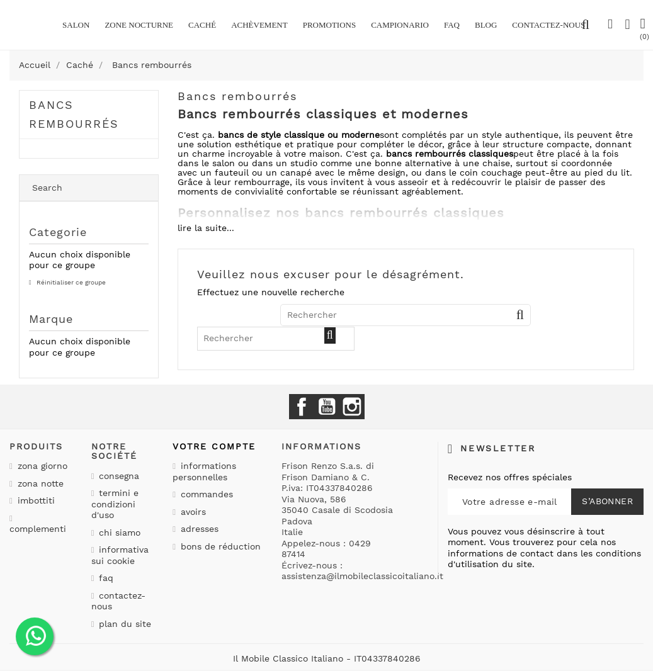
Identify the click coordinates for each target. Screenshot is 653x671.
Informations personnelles (204, 471)
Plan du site (123, 624)
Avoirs (192, 512)
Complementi (37, 529)
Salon (75, 25)
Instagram (352, 406)
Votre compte (214, 446)
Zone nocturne (139, 25)
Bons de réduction (219, 546)
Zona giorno (40, 466)
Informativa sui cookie (120, 555)
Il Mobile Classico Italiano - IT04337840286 (327, 658)
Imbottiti (34, 500)
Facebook (301, 406)
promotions (329, 25)
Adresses (198, 529)
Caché (202, 25)
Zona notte (39, 483)
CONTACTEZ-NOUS (548, 25)
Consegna (117, 476)
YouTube (326, 406)
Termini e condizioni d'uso (115, 504)
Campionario (400, 25)
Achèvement (259, 25)
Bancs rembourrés (74, 114)
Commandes (205, 494)
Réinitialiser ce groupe (70, 282)
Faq (452, 25)
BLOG (486, 25)
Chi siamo (118, 532)
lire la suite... (206, 228)
